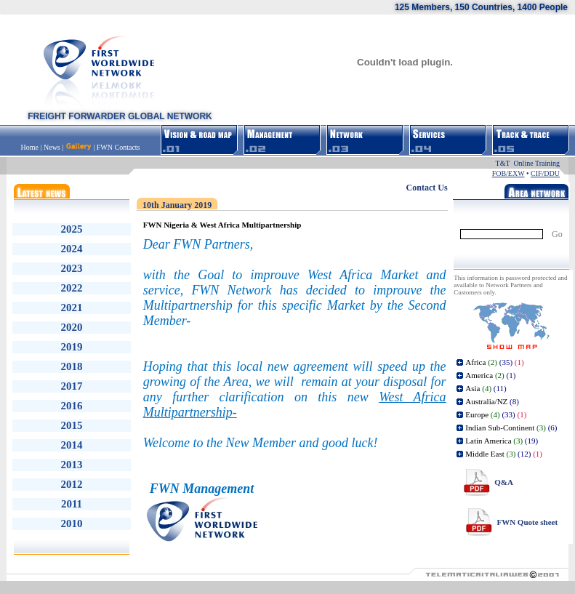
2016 (72, 406)
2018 (72, 366)
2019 (72, 347)
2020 (72, 327)
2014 (72, 445)
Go (557, 234)
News (52, 147)
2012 (72, 484)
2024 (72, 248)
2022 (72, 288)
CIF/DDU (545, 173)
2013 (72, 464)
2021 (72, 307)
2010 (72, 523)
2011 (71, 504)
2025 (72, 229)
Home (31, 147)
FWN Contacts (118, 147)
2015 (72, 425)
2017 (72, 386)
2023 (72, 268)
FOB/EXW (508, 173)
